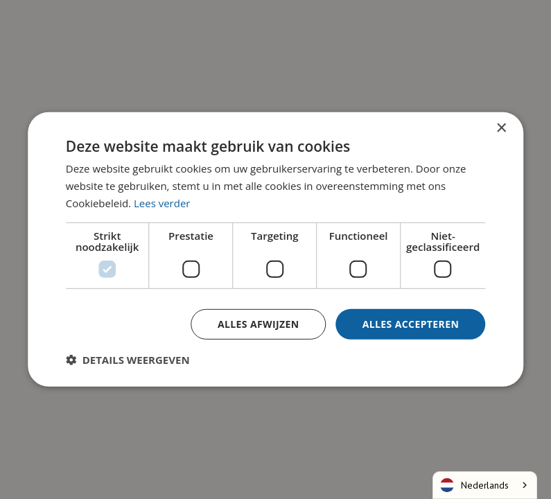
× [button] (501, 128)
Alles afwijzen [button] (258, 323)
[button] (128, 359)
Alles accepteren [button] (411, 323)
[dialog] (275, 249)
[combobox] (484, 485)
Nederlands (474, 485)
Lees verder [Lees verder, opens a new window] (162, 203)
